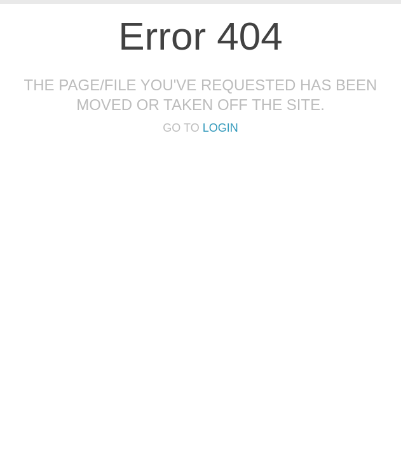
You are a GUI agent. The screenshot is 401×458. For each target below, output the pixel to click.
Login (220, 127)
